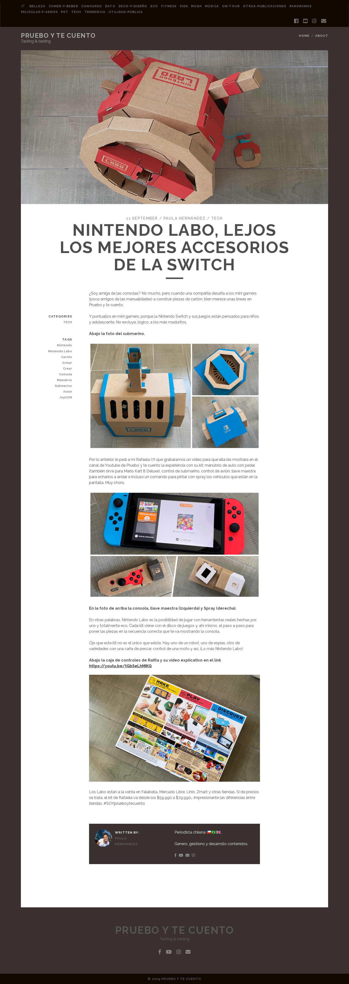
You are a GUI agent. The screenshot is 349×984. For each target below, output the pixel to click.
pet (64, 12)
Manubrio (64, 380)
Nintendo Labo (60, 351)
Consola (65, 374)
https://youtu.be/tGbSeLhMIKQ (120, 666)
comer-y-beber (63, 6)
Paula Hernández (184, 218)
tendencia (94, 12)
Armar (67, 363)
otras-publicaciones (264, 6)
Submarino (63, 386)
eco (154, 6)
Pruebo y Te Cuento (58, 35)
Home (304, 35)
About (321, 35)
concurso (91, 6)
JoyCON (65, 397)
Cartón (66, 357)
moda (196, 6)
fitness (168, 6)
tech (76, 12)
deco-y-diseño (133, 6)
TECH (217, 218)
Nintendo (64, 345)
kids (184, 6)
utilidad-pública (125, 12)
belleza (37, 6)
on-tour (231, 6)
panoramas (300, 6)
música (212, 6)
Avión (67, 391)
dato (110, 6)
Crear (67, 368)
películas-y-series (39, 12)
